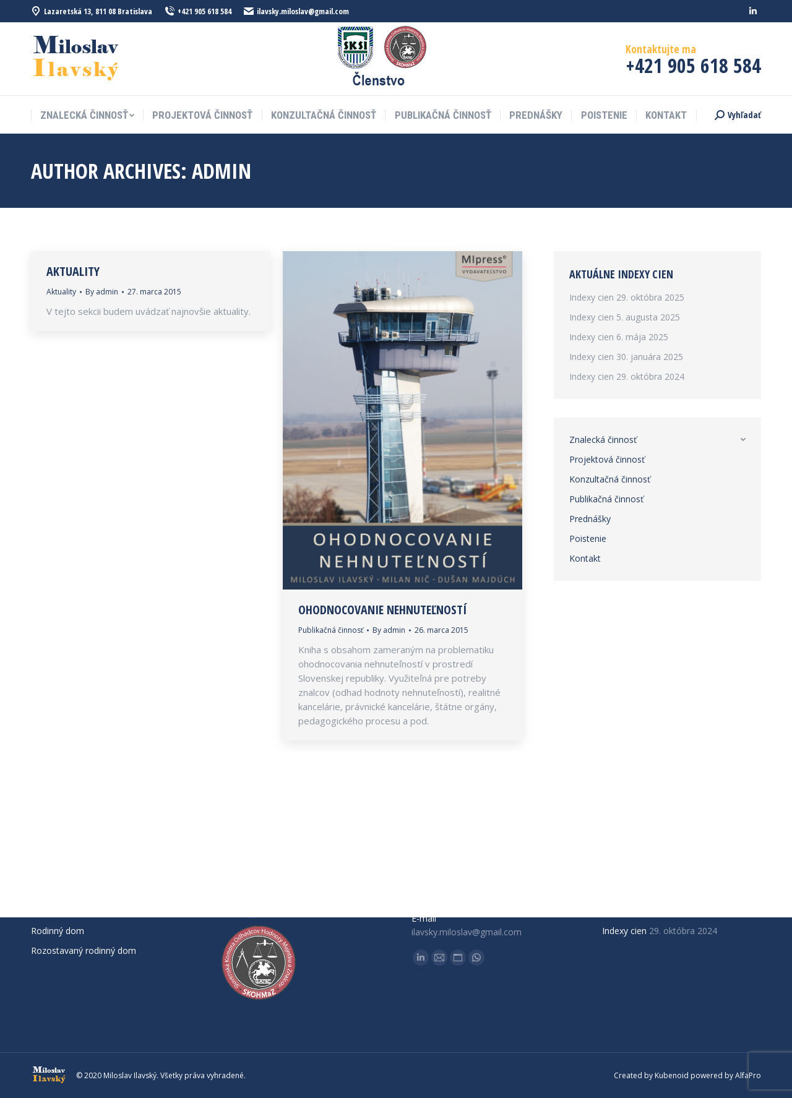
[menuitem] (87, 115)
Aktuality (73, 272)
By (101, 291)
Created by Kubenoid (651, 1075)
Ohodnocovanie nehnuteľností (382, 610)
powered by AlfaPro (726, 1075)
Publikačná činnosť (330, 630)
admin (221, 171)
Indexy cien (591, 297)
